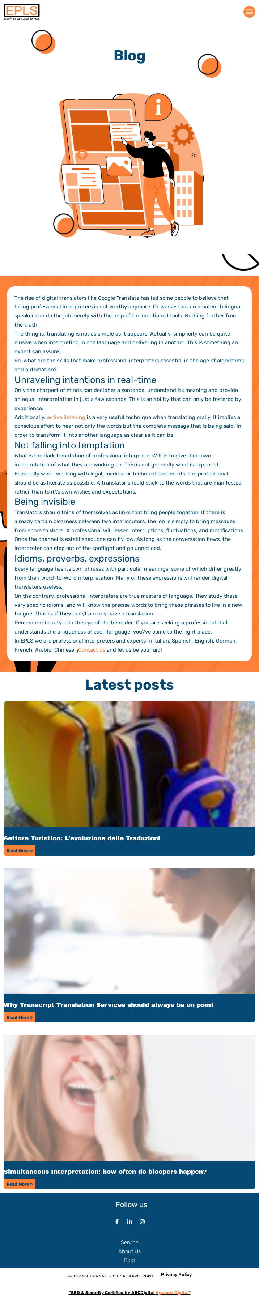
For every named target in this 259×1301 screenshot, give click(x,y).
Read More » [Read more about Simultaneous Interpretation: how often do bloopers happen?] (20, 1184)
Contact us (91, 650)
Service (130, 1242)
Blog (129, 1260)
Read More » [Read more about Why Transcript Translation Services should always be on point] (20, 1017)
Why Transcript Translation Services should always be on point (109, 1005)
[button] (249, 12)
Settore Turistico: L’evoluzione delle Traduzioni (82, 838)
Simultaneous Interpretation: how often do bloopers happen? (105, 1171)
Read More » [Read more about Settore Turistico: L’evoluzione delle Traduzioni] (20, 850)
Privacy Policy (176, 1274)
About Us (129, 1251)
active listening (66, 417)
